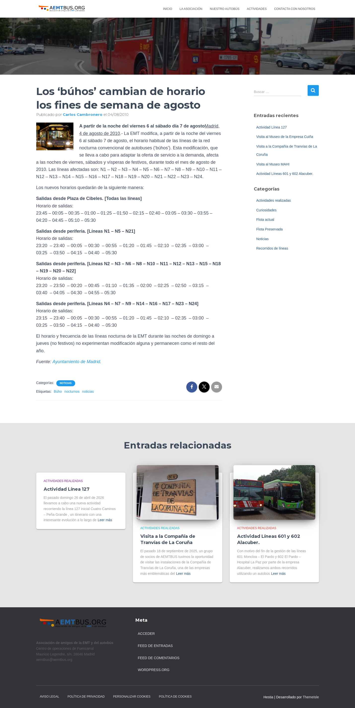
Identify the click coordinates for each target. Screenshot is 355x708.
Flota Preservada (269, 229)
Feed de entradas (155, 646)
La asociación (191, 9)
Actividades (257, 9)
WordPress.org (154, 670)
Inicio (167, 9)
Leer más (105, 520)
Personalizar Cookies (132, 696)
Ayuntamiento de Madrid (76, 361)
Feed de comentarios (159, 658)
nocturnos (71, 391)
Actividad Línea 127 (271, 127)
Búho (58, 391)
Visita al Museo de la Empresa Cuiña (284, 137)
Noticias (66, 383)
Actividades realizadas (273, 200)
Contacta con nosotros (294, 9)
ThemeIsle (311, 697)
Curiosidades (266, 210)
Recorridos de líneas (272, 248)
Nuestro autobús (224, 9)
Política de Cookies (175, 696)
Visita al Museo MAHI (273, 164)
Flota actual (265, 220)
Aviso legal (49, 696)
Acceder (146, 634)
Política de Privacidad (86, 696)
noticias (88, 391)
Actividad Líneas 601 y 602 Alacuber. (284, 174)
